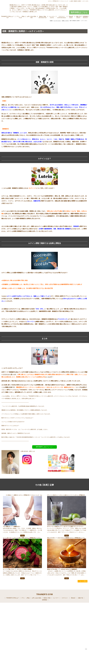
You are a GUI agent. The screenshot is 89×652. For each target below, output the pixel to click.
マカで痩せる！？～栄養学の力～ (12, 527)
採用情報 (44, 600)
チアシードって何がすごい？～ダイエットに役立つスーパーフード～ (65, 527)
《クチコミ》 (61, 16)
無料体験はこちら (79, 13)
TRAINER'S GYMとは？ (7, 16)
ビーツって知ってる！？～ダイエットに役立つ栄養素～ (18, 569)
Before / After (42, 16)
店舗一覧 (78, 16)
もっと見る (83, 581)
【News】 (71, 16)
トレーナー (52, 16)
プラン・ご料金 (20, 16)
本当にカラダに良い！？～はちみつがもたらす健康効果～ (62, 569)
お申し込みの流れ (31, 16)
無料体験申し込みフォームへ (44, 447)
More (23, 536)
